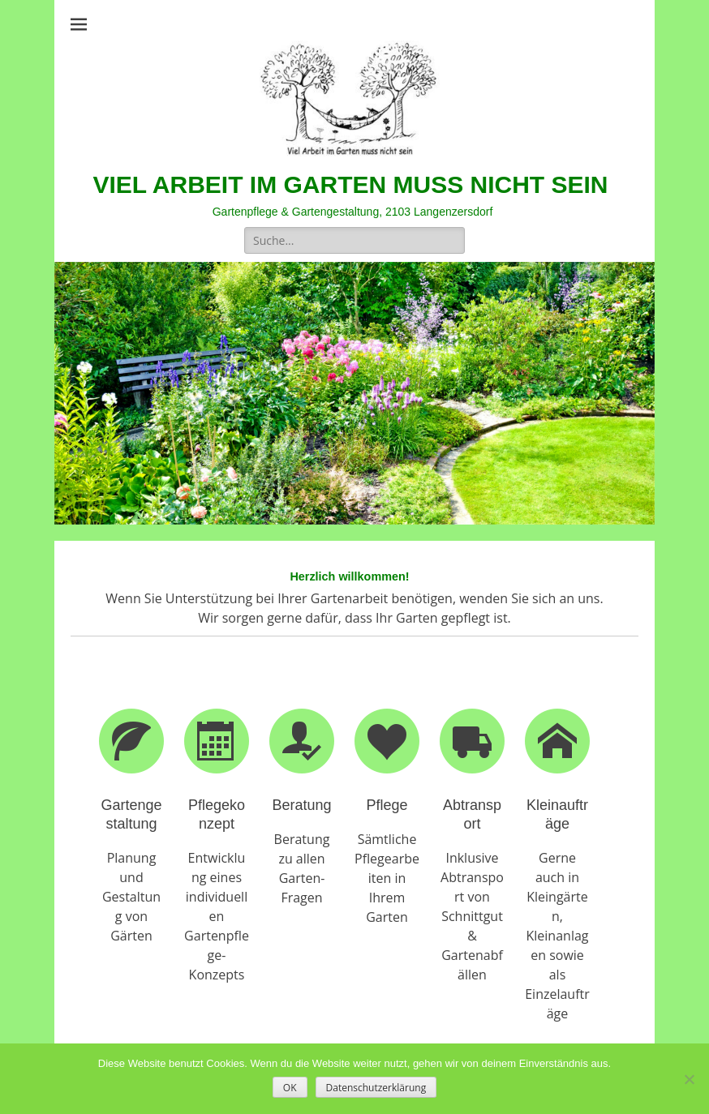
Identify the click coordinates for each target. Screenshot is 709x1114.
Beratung (301, 805)
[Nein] (689, 1079)
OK (290, 1088)
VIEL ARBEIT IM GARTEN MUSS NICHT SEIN (350, 184)
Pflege (386, 805)
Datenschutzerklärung (376, 1088)
